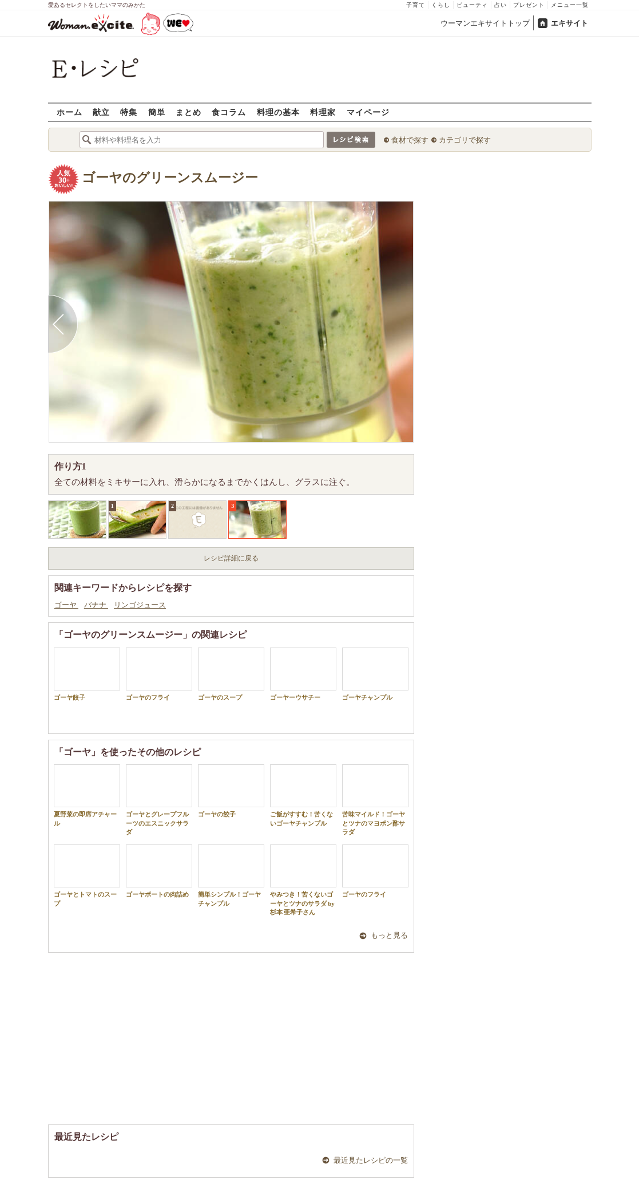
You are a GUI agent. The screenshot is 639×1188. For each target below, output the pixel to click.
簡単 (156, 111)
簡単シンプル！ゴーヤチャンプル (231, 875)
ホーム (69, 111)
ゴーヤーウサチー (303, 674)
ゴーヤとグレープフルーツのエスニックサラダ (159, 799)
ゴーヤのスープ (231, 674)
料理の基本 (278, 111)
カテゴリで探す (465, 140)
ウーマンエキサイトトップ (485, 23)
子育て (415, 5)
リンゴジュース (140, 605)
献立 (101, 111)
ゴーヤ (66, 605)
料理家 (323, 111)
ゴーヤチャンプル (375, 674)
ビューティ (472, 5)
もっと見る (389, 935)
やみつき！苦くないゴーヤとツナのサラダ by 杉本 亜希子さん (303, 879)
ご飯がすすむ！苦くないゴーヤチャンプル (303, 795)
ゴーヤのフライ (159, 674)
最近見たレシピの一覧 (371, 1160)
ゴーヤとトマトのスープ (87, 875)
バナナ (96, 605)
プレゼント (529, 5)
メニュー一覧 (570, 5)
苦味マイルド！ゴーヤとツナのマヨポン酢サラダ (375, 799)
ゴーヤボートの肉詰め (159, 871)
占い (500, 5)
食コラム (229, 111)
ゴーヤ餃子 (87, 674)
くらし (440, 5)
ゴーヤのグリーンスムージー (170, 178)
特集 (128, 111)
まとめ (188, 111)
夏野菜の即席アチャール (87, 795)
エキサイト (569, 23)
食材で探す (409, 140)
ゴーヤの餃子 (231, 791)
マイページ (368, 111)
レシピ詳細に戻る (231, 558)
